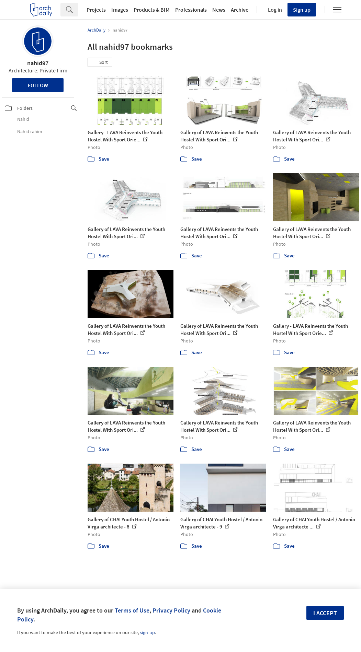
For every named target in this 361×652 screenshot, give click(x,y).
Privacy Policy (171, 610)
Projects (96, 9)
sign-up (147, 632)
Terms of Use (132, 610)
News (218, 9)
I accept (325, 613)
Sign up (302, 9)
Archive (239, 9)
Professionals (191, 9)
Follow (38, 85)
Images (119, 9)
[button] (100, 62)
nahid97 (37, 63)
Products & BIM (152, 9)
